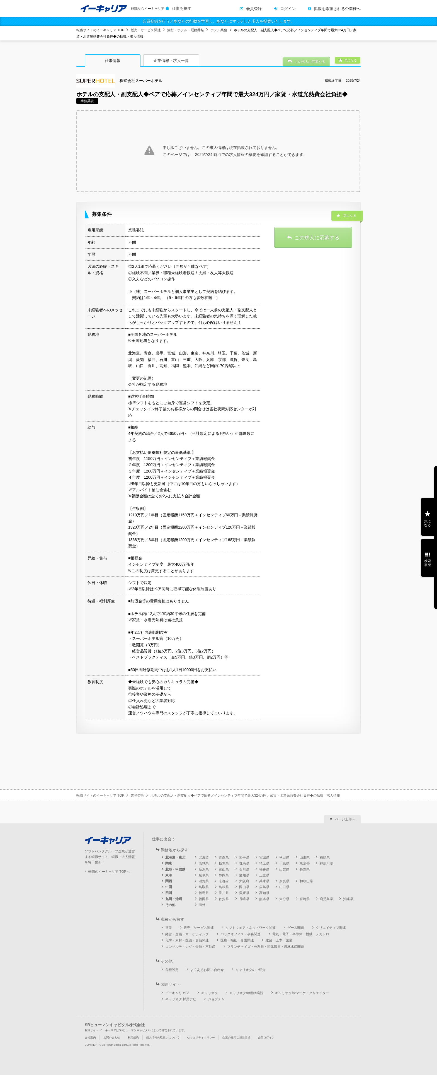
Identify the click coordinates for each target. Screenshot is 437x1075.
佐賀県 (224, 899)
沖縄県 (348, 899)
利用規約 (133, 1037)
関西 (168, 881)
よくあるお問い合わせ (207, 970)
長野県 (305, 869)
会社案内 (90, 1037)
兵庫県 (264, 881)
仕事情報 (112, 60)
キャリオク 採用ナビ (180, 999)
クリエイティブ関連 (331, 928)
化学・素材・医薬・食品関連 (187, 940)
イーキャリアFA (177, 993)
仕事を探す (181, 8)
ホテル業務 (218, 30)
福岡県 (204, 899)
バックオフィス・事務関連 (240, 934)
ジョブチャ (216, 999)
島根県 (224, 887)
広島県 (264, 887)
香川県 (224, 893)
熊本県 (264, 899)
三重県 (264, 875)
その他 (170, 905)
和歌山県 (306, 881)
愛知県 (244, 875)
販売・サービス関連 (146, 30)
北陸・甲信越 (175, 869)
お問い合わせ (111, 1037)
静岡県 (224, 875)
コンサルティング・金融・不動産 (190, 947)
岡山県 (244, 887)
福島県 (325, 857)
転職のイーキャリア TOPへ (109, 872)
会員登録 (254, 8)
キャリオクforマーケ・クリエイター (302, 993)
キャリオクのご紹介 (251, 970)
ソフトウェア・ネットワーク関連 (250, 928)
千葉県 (284, 863)
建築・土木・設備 (279, 940)
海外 (202, 905)
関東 (168, 863)
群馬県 (244, 863)
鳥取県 (204, 887)
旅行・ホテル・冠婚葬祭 (185, 30)
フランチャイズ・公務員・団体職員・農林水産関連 (265, 947)
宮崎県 (305, 899)
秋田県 (284, 857)
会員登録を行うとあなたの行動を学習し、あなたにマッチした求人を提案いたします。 (218, 21)
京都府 (224, 881)
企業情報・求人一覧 (171, 60)
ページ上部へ (345, 819)
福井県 (264, 869)
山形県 (305, 857)
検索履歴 (427, 563)
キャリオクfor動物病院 (246, 993)
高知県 (264, 893)
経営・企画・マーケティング (187, 934)
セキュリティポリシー (201, 1037)
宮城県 (264, 857)
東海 (168, 875)
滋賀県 (204, 881)
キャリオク (209, 993)
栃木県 (224, 863)
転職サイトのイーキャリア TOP (100, 30)
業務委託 (137, 795)
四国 (168, 893)
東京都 (305, 863)
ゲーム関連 (295, 928)
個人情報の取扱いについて (162, 1037)
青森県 (224, 857)
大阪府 (244, 881)
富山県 (224, 869)
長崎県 (244, 899)
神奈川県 (326, 863)
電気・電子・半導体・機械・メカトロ (300, 934)
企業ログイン (266, 1037)
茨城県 (204, 863)
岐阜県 (204, 875)
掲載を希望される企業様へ (337, 8)
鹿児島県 (326, 899)
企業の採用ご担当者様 (236, 1037)
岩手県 (244, 857)
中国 (168, 887)
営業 (168, 928)
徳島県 (204, 893)
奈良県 (284, 881)
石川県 (244, 869)
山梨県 (284, 869)
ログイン (288, 8)
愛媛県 (244, 893)
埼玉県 (264, 863)
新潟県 (204, 869)
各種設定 (172, 970)
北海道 (204, 857)
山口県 (284, 887)
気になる (427, 523)
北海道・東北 (175, 857)
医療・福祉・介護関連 (237, 940)
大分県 (284, 899)
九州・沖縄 (173, 899)
